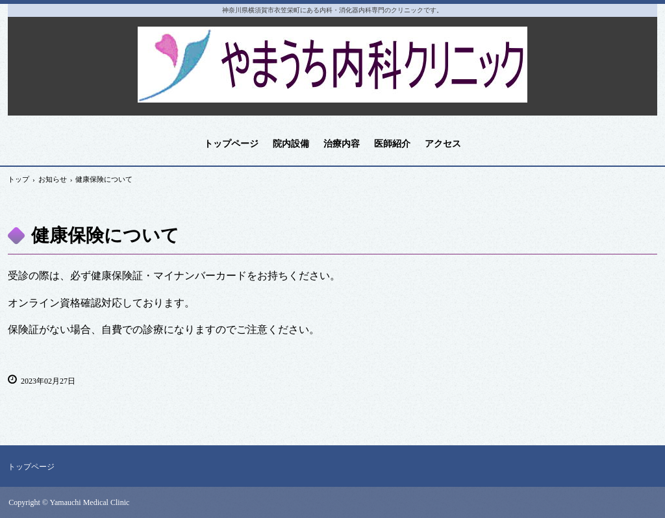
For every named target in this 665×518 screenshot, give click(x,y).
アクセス (443, 144)
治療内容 (341, 144)
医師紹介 (392, 144)
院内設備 (291, 144)
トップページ (231, 144)
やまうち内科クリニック (332, 60)
